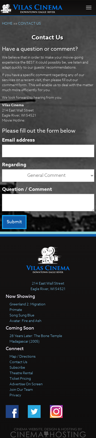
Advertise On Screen (26, 383)
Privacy (15, 395)
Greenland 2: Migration (27, 304)
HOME (7, 23)
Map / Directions (23, 356)
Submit (14, 221)
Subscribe (17, 367)
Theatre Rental (21, 372)
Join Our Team (21, 389)
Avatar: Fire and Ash (25, 320)
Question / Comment (27, 189)
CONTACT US (29, 23)
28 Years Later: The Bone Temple (36, 335)
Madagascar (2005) (25, 341)
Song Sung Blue (22, 315)
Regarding (14, 164)
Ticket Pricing (20, 378)
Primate (16, 309)
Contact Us (18, 361)
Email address (18, 139)
